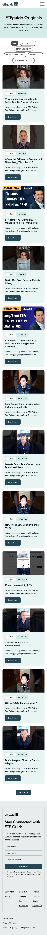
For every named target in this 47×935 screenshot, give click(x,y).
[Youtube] (35, 896)
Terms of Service (9, 923)
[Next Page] (23, 792)
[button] (13, 117)
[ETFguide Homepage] (11, 4)
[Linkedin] (35, 901)
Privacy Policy (8, 918)
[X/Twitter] (37, 905)
